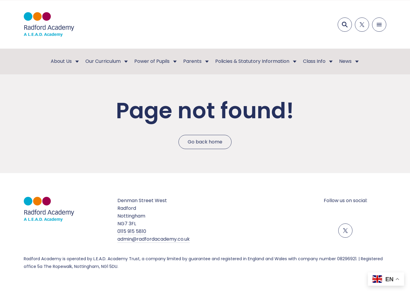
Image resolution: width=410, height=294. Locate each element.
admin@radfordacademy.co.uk (153, 239)
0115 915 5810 (131, 231)
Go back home (205, 141)
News (345, 61)
